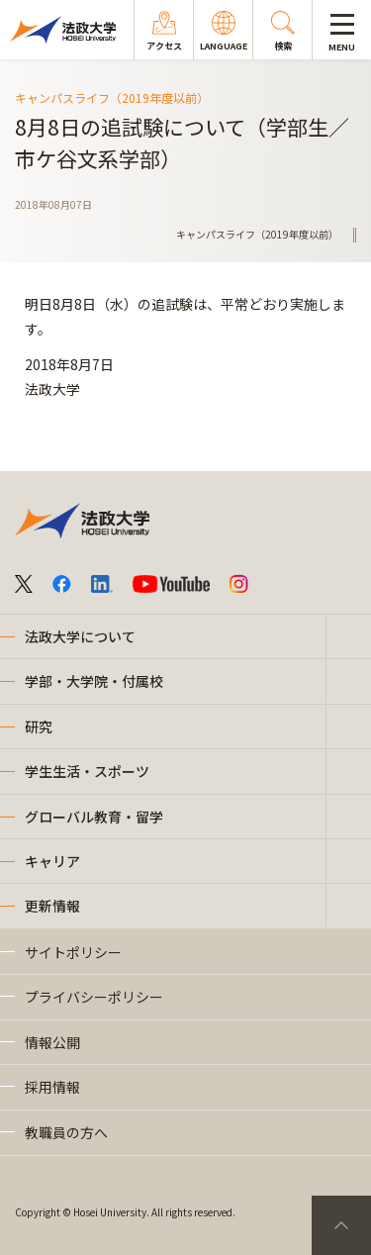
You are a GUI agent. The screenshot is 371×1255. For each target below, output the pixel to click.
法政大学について (80, 636)
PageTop (341, 1225)
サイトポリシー (73, 952)
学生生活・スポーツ (87, 771)
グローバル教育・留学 (94, 816)
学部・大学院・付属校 (94, 681)
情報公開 (52, 1042)
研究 (38, 726)
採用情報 (52, 1087)
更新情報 (52, 906)
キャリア (52, 861)
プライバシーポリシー (94, 997)
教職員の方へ (66, 1132)
